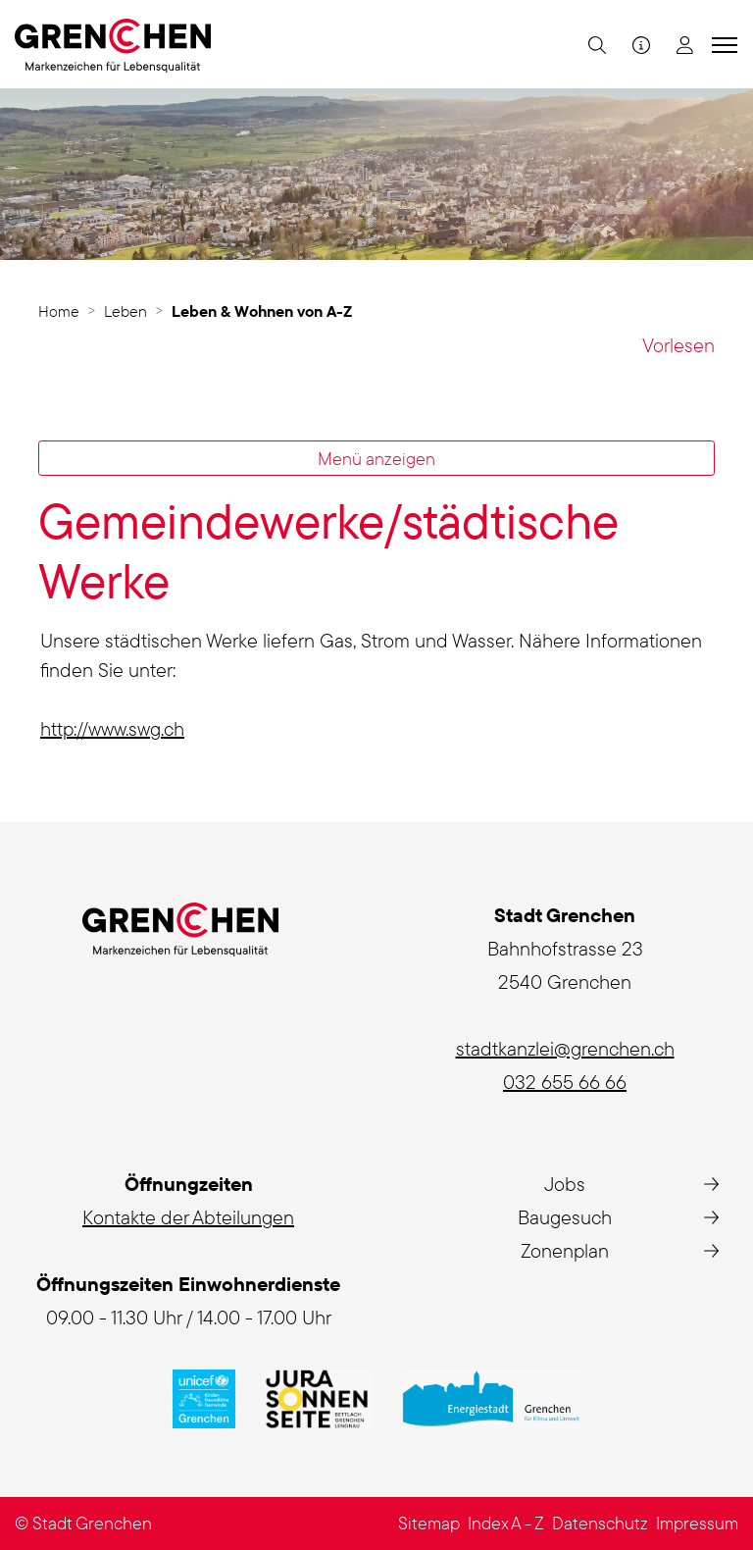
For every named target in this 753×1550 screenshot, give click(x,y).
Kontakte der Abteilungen (188, 1217)
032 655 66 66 (565, 1081)
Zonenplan (565, 1250)
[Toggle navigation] (721, 44)
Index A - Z (506, 1523)
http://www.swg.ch (124, 728)
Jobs (564, 1183)
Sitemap (429, 1523)
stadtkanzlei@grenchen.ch (565, 1048)
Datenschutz (600, 1523)
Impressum (697, 1523)
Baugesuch (565, 1217)
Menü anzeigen (376, 458)
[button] (595, 44)
